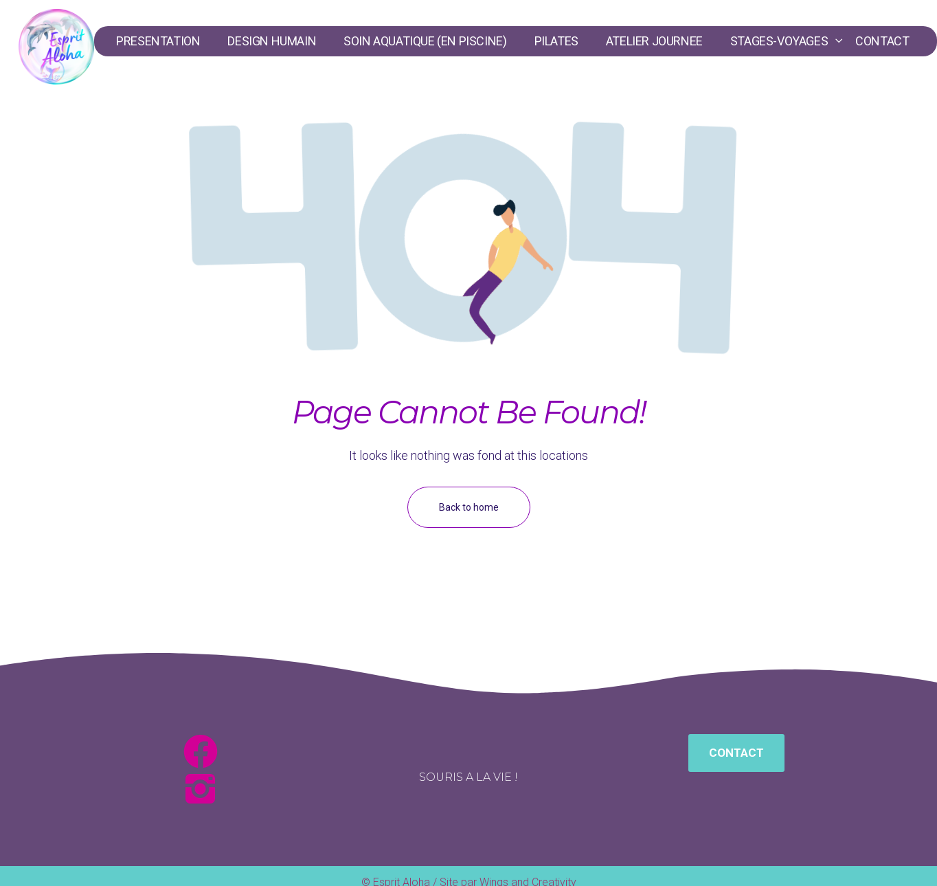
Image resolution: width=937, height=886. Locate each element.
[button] (736, 753)
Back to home (469, 507)
